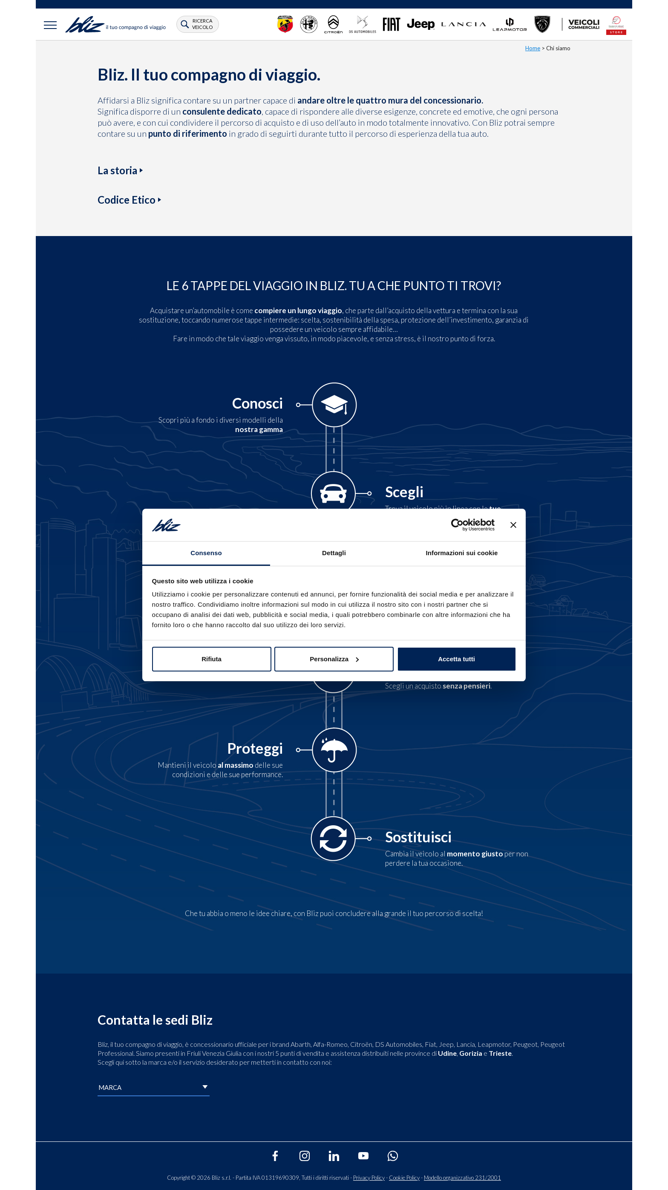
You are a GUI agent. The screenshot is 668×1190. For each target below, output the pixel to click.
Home (532, 48)
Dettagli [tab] (334, 552)
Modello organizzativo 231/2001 (462, 1177)
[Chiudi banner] (513, 525)
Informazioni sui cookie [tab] (462, 552)
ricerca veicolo (202, 23)
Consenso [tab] (206, 552)
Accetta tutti (456, 659)
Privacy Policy (369, 1177)
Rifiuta (212, 659)
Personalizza (334, 659)
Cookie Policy (404, 1177)
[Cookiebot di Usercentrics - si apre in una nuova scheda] (457, 525)
